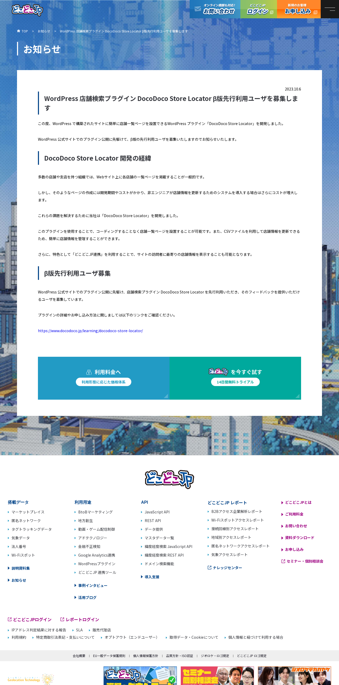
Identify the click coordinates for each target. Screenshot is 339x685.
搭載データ (18, 502)
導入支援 (152, 577)
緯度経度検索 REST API (164, 555)
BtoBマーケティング (95, 511)
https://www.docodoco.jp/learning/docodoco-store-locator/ (90, 330)
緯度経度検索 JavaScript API (168, 546)
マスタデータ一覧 (159, 537)
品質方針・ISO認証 (179, 655)
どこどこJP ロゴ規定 (252, 655)
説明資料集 (21, 568)
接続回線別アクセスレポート (235, 528)
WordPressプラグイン (96, 563)
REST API (153, 520)
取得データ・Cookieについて (194, 637)
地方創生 (85, 520)
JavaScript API (157, 511)
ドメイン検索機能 (159, 563)
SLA (79, 629)
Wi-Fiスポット (23, 555)
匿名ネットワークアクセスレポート (240, 545)
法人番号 (19, 546)
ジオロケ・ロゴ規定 (215, 655)
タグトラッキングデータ (32, 529)
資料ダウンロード (299, 537)
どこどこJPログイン (258, 9)
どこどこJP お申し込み (299, 9)
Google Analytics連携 (96, 555)
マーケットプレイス (28, 511)
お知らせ (19, 580)
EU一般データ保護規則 (109, 655)
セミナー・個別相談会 (305, 561)
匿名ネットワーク (26, 520)
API (144, 502)
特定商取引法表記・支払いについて (65, 637)
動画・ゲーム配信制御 (96, 529)
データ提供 (154, 529)
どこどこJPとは (298, 502)
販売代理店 (102, 629)
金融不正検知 (89, 546)
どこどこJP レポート (227, 502)
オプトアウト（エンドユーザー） (132, 637)
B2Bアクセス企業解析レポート (236, 511)
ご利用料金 (294, 514)
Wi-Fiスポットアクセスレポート (237, 520)
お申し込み (294, 549)
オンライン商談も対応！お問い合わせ (215, 9)
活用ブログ (87, 597)
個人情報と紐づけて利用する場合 (255, 637)
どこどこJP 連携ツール (97, 572)
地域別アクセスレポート (231, 537)
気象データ (21, 537)
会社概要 (79, 655)
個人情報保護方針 (145, 655)
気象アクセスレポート (229, 554)
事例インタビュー (93, 585)
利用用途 (83, 502)
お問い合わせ (296, 525)
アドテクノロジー (92, 537)
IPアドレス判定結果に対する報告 (39, 629)
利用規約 (19, 637)
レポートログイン (82, 619)
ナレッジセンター (227, 567)
